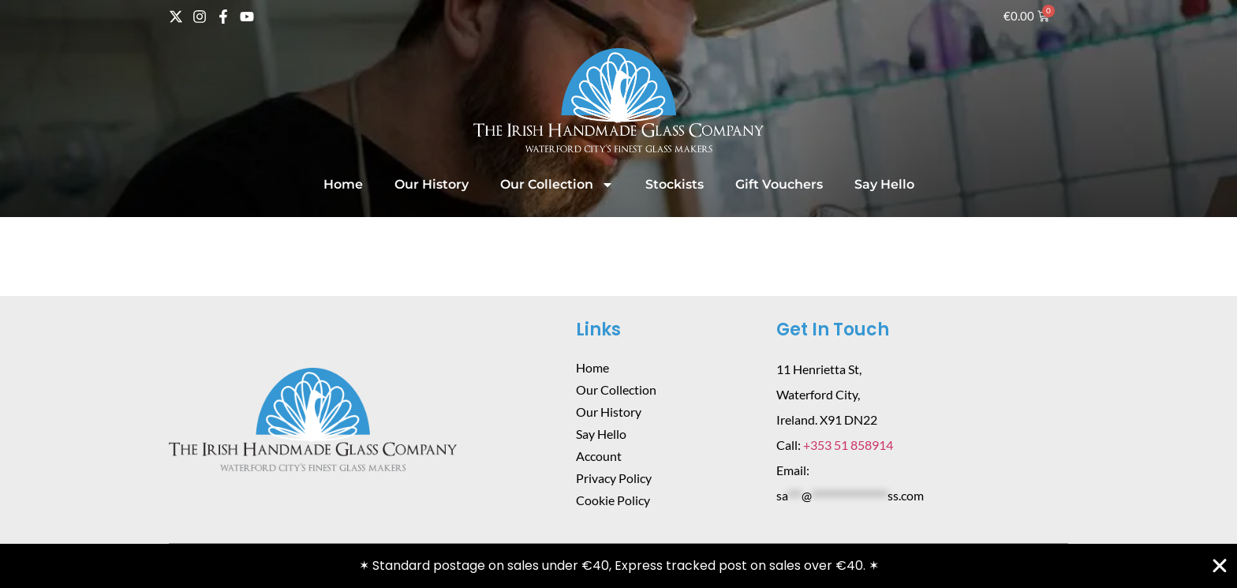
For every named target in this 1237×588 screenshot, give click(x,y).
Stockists (674, 184)
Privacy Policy (614, 477)
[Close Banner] (1219, 565)
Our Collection (557, 184)
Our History (431, 184)
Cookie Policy (613, 499)
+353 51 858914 (848, 444)
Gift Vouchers (779, 184)
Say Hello (884, 184)
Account (599, 455)
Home (343, 184)
